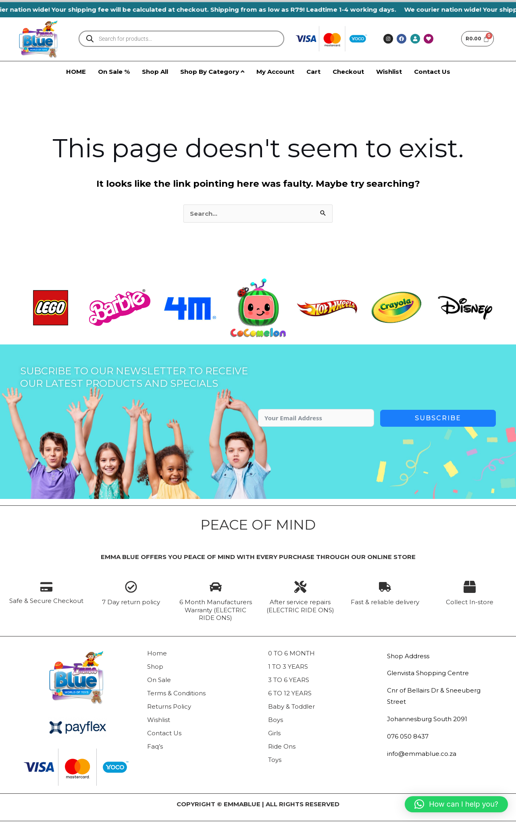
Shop (155, 666)
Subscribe (438, 418)
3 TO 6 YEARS (288, 680)
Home (157, 653)
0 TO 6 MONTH (291, 653)
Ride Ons (281, 746)
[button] (456, 804)
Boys (275, 720)
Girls (274, 733)
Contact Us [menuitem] (432, 71)
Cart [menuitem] (313, 71)
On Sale (159, 680)
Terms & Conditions (176, 693)
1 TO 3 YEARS (288, 666)
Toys (274, 760)
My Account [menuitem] (275, 71)
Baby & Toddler (291, 706)
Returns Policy (169, 706)
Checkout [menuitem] (348, 71)
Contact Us (164, 733)
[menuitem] (212, 71)
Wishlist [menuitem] (389, 71)
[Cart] (477, 38)
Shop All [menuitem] (155, 71)
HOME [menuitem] (76, 71)
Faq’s (155, 746)
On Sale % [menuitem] (114, 71)
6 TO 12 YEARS (290, 693)
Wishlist (158, 720)
